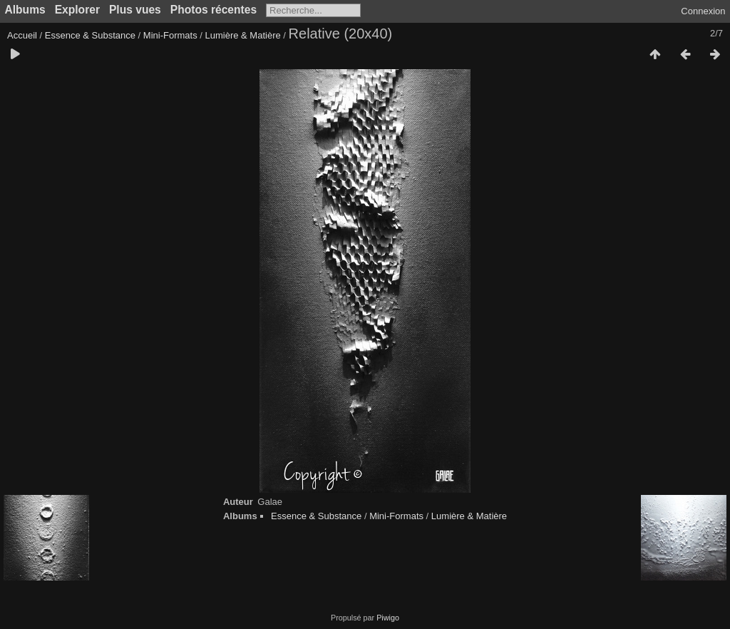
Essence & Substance (90, 35)
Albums (25, 10)
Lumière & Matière (243, 35)
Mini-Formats (170, 35)
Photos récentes (213, 10)
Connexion (703, 11)
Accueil (22, 35)
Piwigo (387, 617)
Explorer (77, 10)
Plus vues (135, 10)
